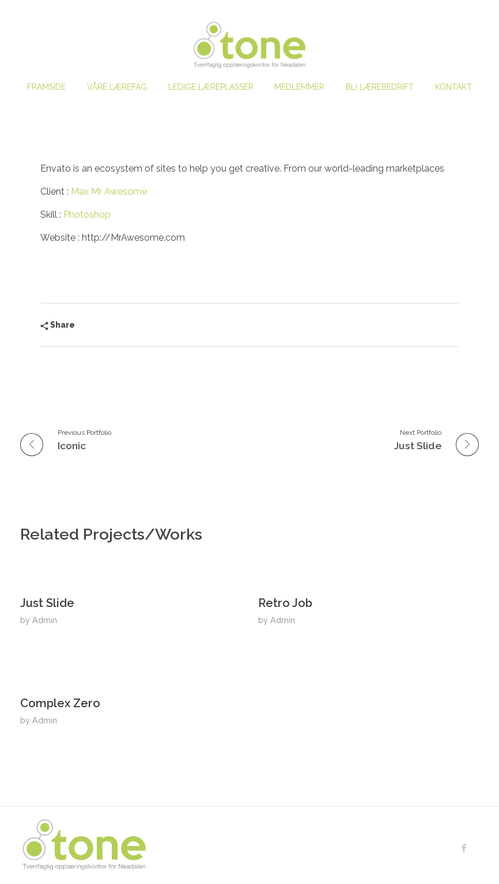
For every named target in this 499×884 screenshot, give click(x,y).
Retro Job (285, 603)
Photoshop (87, 214)
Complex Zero (60, 703)
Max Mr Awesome (109, 191)
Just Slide (47, 603)
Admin (44, 620)
